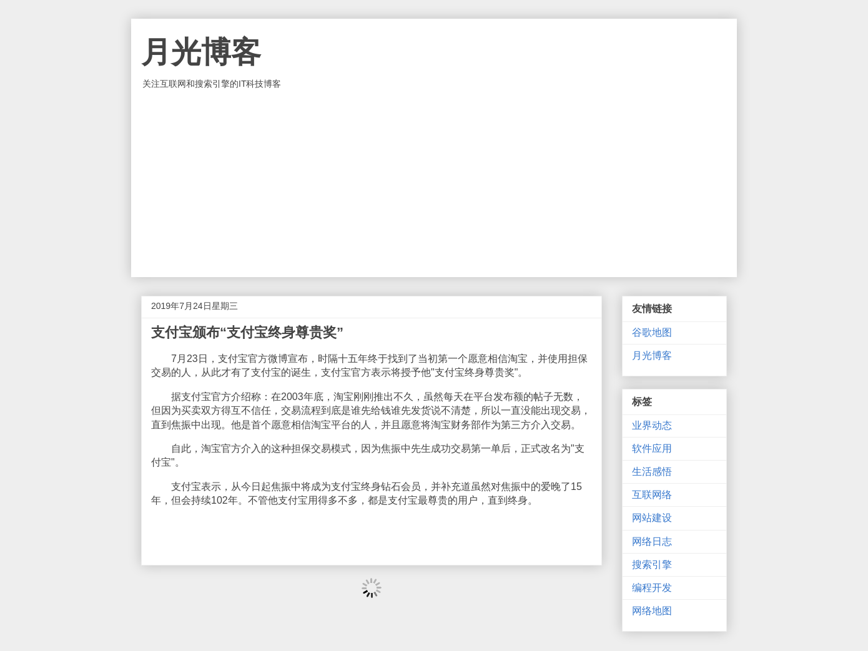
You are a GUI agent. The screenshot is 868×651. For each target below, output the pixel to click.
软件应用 (652, 448)
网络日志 (652, 541)
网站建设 (652, 517)
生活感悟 (652, 471)
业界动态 (652, 425)
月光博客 (201, 52)
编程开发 (652, 587)
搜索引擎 (652, 564)
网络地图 (652, 610)
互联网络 (652, 494)
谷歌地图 (652, 332)
